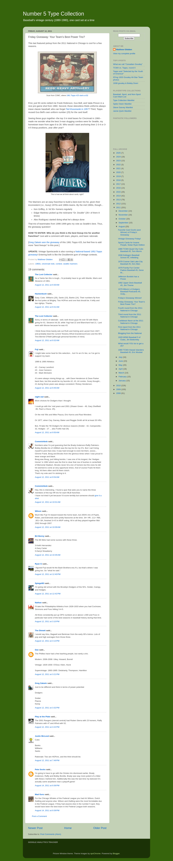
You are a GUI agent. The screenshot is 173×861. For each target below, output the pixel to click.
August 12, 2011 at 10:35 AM (47, 555)
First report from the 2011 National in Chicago (129, 328)
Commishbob (41, 441)
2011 (118, 207)
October (122, 219)
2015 (118, 192)
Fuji (36, 349)
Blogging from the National (130, 333)
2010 (118, 385)
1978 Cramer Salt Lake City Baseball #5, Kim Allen (130, 262)
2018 (118, 180)
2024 (118, 157)
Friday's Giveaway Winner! (130, 298)
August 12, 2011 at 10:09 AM (47, 527)
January (122, 380)
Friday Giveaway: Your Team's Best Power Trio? (131, 303)
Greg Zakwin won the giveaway (44, 242)
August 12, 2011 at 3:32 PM (47, 708)
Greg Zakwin (41, 683)
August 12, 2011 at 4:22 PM (47, 727)
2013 (118, 200)
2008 (118, 393)
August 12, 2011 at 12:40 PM (47, 574)
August (122, 226)
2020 (118, 172)
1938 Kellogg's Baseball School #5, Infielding (128, 256)
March (122, 373)
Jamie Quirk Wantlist (122, 111)
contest (59, 264)
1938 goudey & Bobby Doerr (125, 83)
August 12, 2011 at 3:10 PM (47, 621)
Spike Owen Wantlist (122, 104)
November (123, 215)
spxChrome (95, 853)
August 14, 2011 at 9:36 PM (47, 785)
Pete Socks (40, 769)
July (121, 357)
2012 (118, 204)
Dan (37, 650)
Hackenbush (41, 294)
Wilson (38, 511)
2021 (118, 168)
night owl (39, 397)
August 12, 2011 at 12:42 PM (47, 594)
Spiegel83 (39, 583)
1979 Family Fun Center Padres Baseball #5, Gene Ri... (131, 270)
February (123, 376)
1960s (38, 264)
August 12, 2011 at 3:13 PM (47, 641)
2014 (118, 196)
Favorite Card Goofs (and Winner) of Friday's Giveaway (129, 232)
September (124, 223)
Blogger (116, 853)
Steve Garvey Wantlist (123, 107)
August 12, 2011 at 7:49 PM (47, 760)
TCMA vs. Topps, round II (124, 68)
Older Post (99, 828)
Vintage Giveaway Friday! (129, 239)
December (123, 211)
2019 (118, 176)
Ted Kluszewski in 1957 (77, 109)
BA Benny (39, 536)
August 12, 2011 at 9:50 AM (47, 432)
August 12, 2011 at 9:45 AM (47, 388)
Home (68, 828)
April (121, 369)
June (121, 361)
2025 (118, 153)
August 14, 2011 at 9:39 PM (47, 810)
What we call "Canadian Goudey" (128, 64)
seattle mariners (70, 264)
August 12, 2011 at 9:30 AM (47, 285)
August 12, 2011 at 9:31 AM (47, 307)
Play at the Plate (42, 716)
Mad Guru (39, 794)
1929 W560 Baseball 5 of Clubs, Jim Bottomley (129, 338)
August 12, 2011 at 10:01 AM (47, 502)
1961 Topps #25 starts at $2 (77, 95)
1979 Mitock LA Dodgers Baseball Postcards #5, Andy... (129, 291)
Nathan (38, 602)
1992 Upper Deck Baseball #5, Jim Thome (130, 284)
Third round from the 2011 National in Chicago (129, 315)
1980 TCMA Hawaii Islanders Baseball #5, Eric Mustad (131, 351)
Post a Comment (39, 816)
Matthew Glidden (124, 49)
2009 (118, 389)
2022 (118, 164)
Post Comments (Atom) (50, 834)
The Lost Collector (43, 274)
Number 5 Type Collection (53, 14)
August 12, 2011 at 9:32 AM (47, 340)
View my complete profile (124, 53)
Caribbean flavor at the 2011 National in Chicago (130, 322)
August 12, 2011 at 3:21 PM (47, 674)
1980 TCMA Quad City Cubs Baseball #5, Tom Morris (130, 250)
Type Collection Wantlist (123, 100)
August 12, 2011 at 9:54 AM (47, 477)
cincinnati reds (48, 264)
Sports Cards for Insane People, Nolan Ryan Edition (131, 243)
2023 (118, 160)
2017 (118, 184)
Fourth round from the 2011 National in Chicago (130, 309)
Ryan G (38, 564)
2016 (118, 188)
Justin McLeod (42, 736)
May (121, 365)
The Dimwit (40, 630)
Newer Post (35, 828)
